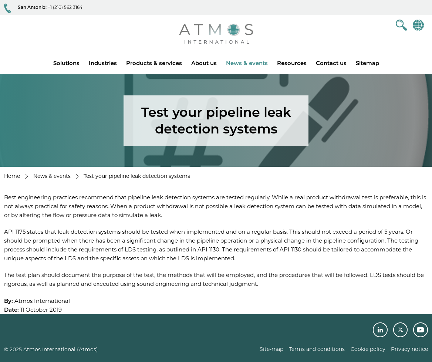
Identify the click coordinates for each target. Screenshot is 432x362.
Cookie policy (368, 349)
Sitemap (367, 63)
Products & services (154, 63)
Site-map (271, 349)
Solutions (66, 63)
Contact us (331, 63)
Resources (292, 63)
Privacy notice (409, 349)
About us (204, 63)
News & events (247, 63)
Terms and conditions (317, 349)
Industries (103, 63)
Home (12, 176)
